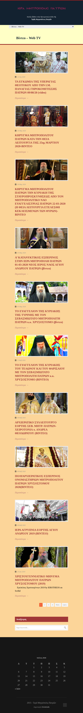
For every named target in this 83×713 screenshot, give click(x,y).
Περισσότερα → (21, 98)
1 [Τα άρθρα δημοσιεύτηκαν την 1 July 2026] (33, 667)
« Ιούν (17, 689)
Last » (65, 605)
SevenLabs (45, 707)
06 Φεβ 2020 (21, 418)
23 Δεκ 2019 (21, 572)
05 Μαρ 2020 (21, 253)
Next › (58, 605)
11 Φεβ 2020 (21, 360)
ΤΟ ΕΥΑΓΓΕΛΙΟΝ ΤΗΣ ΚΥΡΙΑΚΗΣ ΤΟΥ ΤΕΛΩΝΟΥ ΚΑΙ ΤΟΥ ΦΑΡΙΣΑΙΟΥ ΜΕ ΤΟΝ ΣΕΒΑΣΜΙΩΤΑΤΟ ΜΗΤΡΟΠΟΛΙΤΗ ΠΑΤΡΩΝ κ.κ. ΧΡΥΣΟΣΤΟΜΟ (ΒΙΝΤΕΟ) (40, 372)
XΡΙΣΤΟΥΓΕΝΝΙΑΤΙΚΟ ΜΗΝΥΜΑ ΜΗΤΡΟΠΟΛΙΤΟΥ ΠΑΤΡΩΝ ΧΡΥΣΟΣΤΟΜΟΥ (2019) (37, 580)
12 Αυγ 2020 (21, 77)
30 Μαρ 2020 (21, 131)
